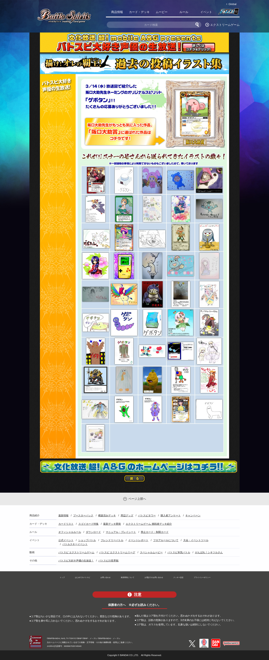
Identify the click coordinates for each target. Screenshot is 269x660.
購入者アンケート (171, 515)
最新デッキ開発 (112, 523)
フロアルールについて (165, 540)
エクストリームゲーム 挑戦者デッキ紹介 (149, 523)
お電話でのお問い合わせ (154, 577)
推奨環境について (127, 577)
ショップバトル (87, 540)
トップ (62, 577)
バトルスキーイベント (75, 544)
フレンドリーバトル (112, 540)
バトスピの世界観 (108, 560)
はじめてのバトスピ (82, 577)
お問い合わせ (105, 577)
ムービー (161, 12)
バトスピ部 (228, 12)
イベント (206, 12)
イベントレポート (138, 540)
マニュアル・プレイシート (121, 532)
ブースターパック (83, 515)
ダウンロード (93, 532)
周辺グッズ (127, 515)
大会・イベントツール (195, 540)
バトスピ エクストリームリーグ (117, 552)
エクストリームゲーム (225, 24)
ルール (183, 12)
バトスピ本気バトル (178, 552)
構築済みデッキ (107, 515)
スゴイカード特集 (88, 523)
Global (232, 4)
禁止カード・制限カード (155, 532)
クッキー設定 (178, 577)
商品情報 (117, 12)
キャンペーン (192, 515)
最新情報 (63, 515)
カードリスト (66, 523)
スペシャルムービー (151, 552)
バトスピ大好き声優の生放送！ (76, 560)
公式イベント (66, 540)
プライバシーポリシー (202, 577)
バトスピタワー (147, 515)
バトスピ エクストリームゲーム (76, 552)
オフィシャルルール (69, 532)
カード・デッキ (139, 12)
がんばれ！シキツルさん (209, 552)
